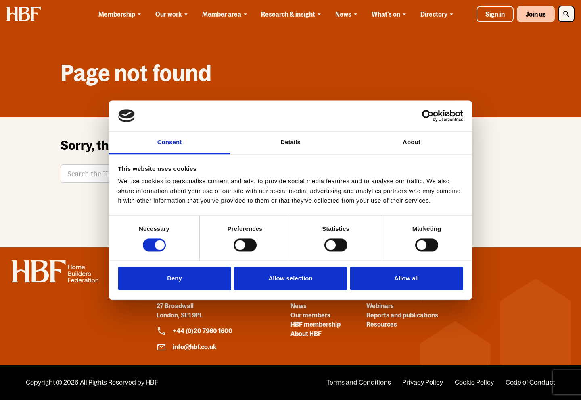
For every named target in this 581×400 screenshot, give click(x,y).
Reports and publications (402, 315)
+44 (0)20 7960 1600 (194, 331)
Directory (438, 14)
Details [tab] (290, 142)
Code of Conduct (530, 382)
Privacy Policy (422, 382)
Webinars (380, 306)
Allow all (406, 278)
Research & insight (292, 14)
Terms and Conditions (358, 382)
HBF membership (315, 324)
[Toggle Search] (566, 14)
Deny (174, 278)
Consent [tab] (169, 142)
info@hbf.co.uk (187, 347)
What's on (390, 14)
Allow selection (290, 278)
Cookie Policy (474, 382)
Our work (172, 14)
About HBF (306, 334)
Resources (381, 324)
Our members (310, 315)
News (347, 14)
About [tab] (411, 142)
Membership (121, 14)
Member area (226, 14)
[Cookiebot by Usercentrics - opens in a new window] (428, 116)
